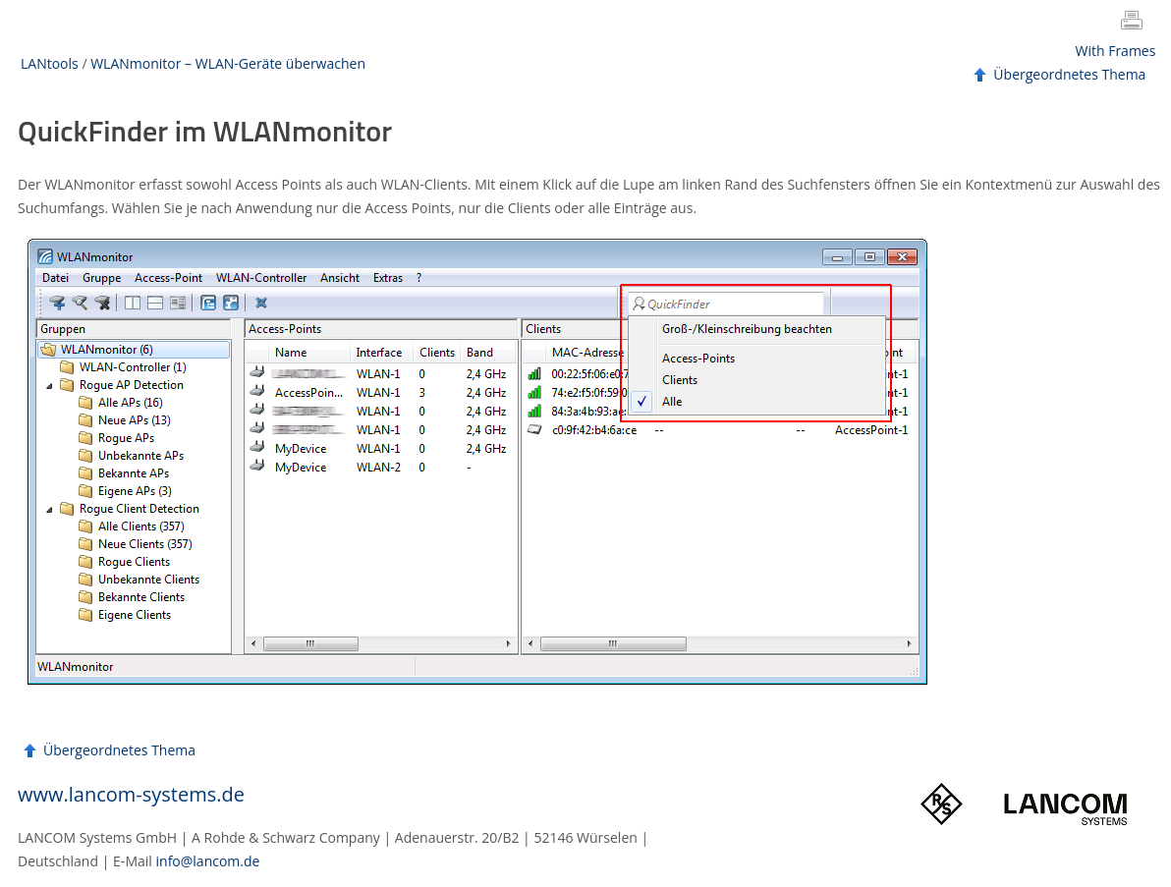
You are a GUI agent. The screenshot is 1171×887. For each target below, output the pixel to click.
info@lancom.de (208, 861)
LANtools (50, 63)
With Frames (1116, 50)
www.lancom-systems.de (131, 794)
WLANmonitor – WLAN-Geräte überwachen (227, 63)
